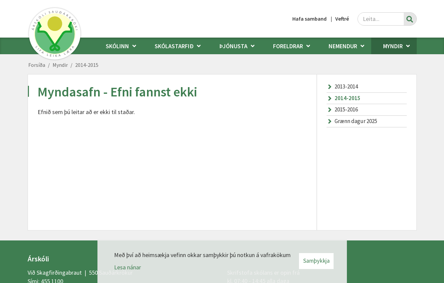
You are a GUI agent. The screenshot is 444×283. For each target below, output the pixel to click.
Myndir (60, 65)
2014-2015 (86, 65)
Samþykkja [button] (316, 260)
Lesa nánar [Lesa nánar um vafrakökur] (127, 267)
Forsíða (36, 65)
